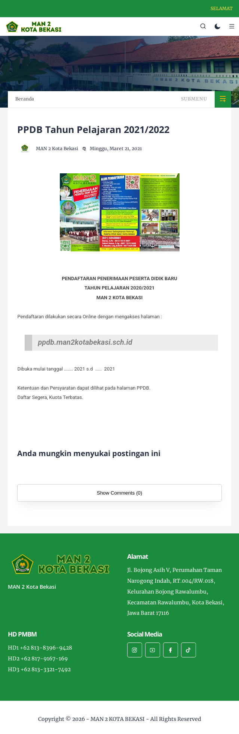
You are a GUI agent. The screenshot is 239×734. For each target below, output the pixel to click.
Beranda (24, 99)
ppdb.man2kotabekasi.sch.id (85, 342)
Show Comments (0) (119, 493)
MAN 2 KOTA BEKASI (118, 719)
